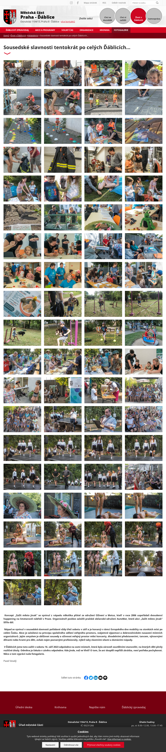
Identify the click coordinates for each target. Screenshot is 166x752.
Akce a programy (45, 30)
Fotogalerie (121, 30)
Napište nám (97, 702)
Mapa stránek (90, 2)
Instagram (71, 3)
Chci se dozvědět (107, 18)
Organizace (86, 30)
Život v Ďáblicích (138, 18)
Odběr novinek (119, 2)
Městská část (47, 14)
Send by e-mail (100, 678)
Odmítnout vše (71, 744)
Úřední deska (24, 702)
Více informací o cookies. (119, 739)
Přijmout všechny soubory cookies (103, 744)
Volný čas (67, 30)
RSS (104, 2)
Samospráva (154, 18)
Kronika (104, 30)
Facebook (77, 3)
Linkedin (96, 678)
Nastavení (50, 744)
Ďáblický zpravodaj (17, 30)
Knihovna (60, 702)
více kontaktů (68, 21)
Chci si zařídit (123, 18)
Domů (6, 35)
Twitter (91, 678)
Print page (105, 678)
